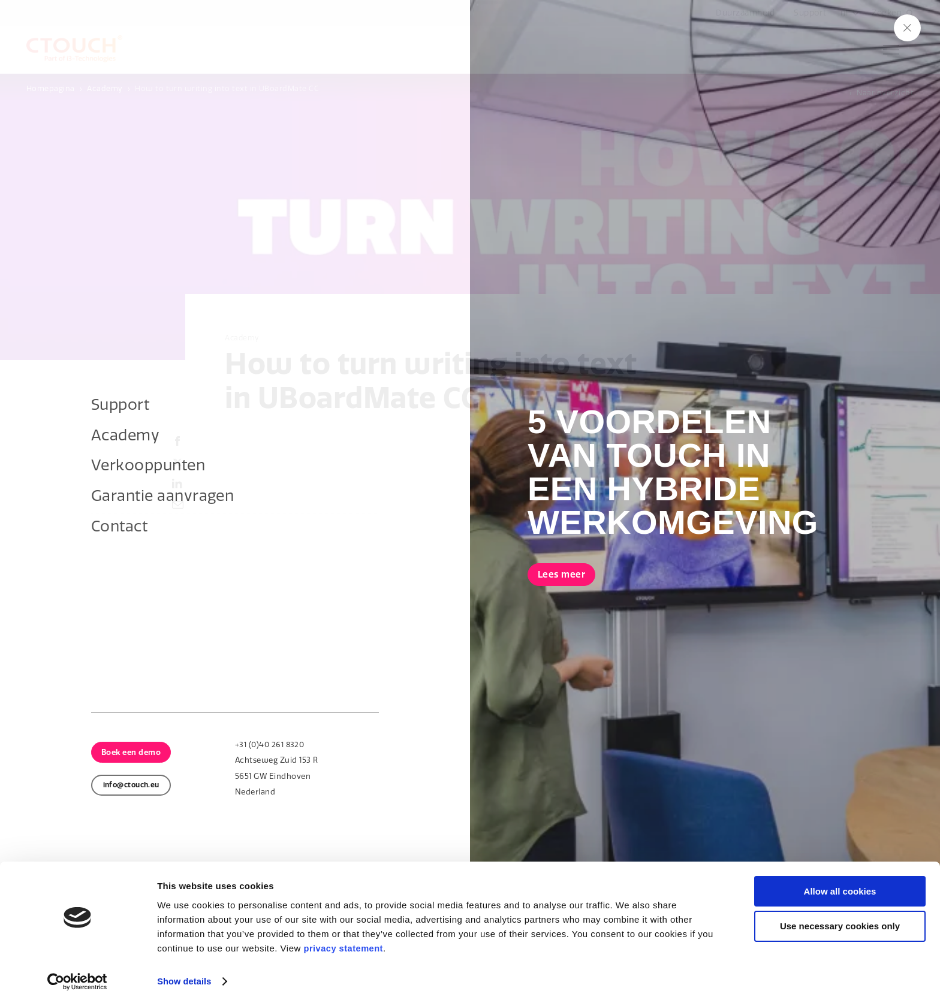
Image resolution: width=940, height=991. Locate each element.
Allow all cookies (840, 877)
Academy (104, 88)
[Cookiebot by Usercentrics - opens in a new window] (77, 968)
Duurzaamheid (744, 13)
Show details (185, 967)
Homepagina (50, 88)
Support (809, 13)
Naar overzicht (885, 92)
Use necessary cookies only (840, 913)
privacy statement (344, 934)
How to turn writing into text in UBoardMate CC (227, 88)
